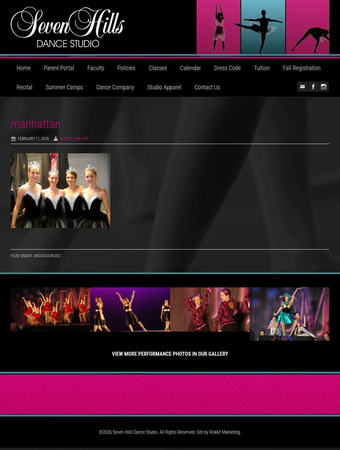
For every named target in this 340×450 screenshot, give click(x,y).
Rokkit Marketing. (225, 434)
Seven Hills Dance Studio (170, 28)
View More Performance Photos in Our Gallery (170, 356)
